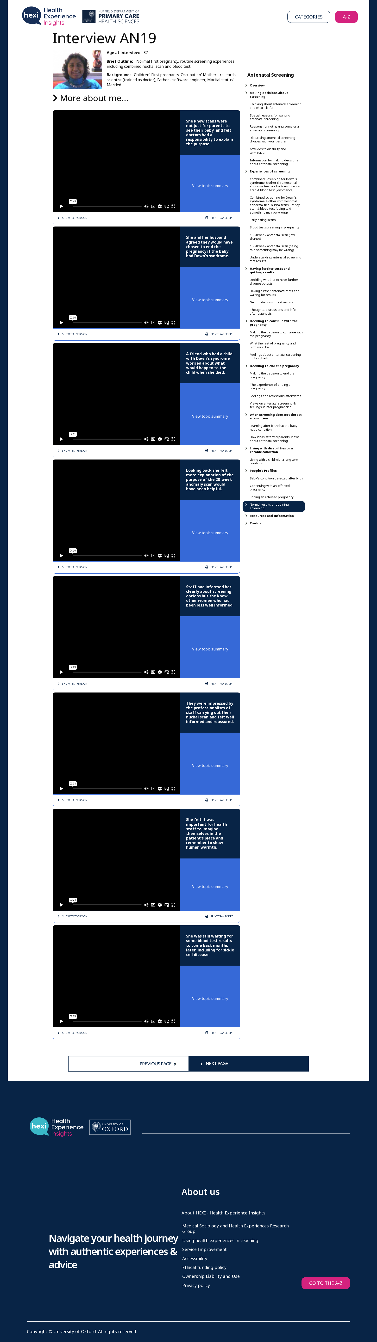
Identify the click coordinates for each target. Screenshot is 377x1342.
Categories (309, 17)
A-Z (346, 17)
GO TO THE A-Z (325, 1283)
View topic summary (210, 186)
